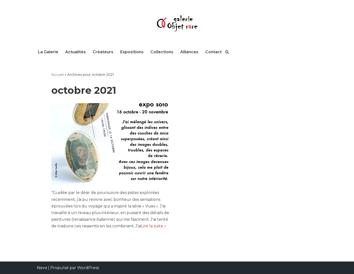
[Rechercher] (227, 52)
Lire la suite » (153, 226)
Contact (213, 52)
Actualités (75, 52)
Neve (42, 267)
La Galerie (48, 52)
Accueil (57, 74)
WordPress (88, 267)
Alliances (189, 52)
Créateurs (103, 52)
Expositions (132, 52)
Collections (161, 52)
